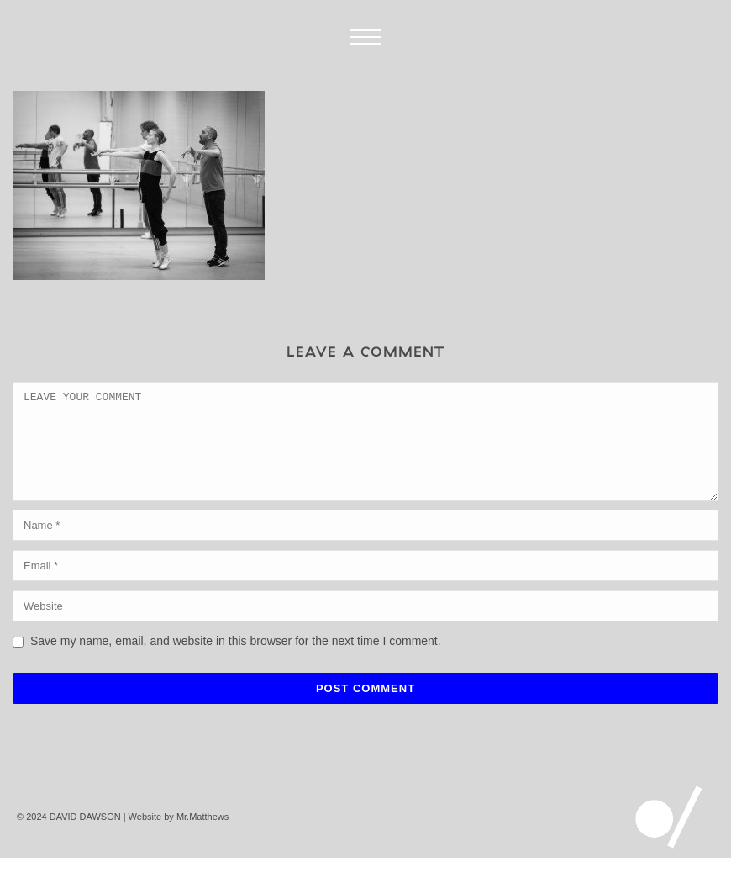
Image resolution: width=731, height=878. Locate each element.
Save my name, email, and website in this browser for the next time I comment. (235, 661)
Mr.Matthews (202, 837)
